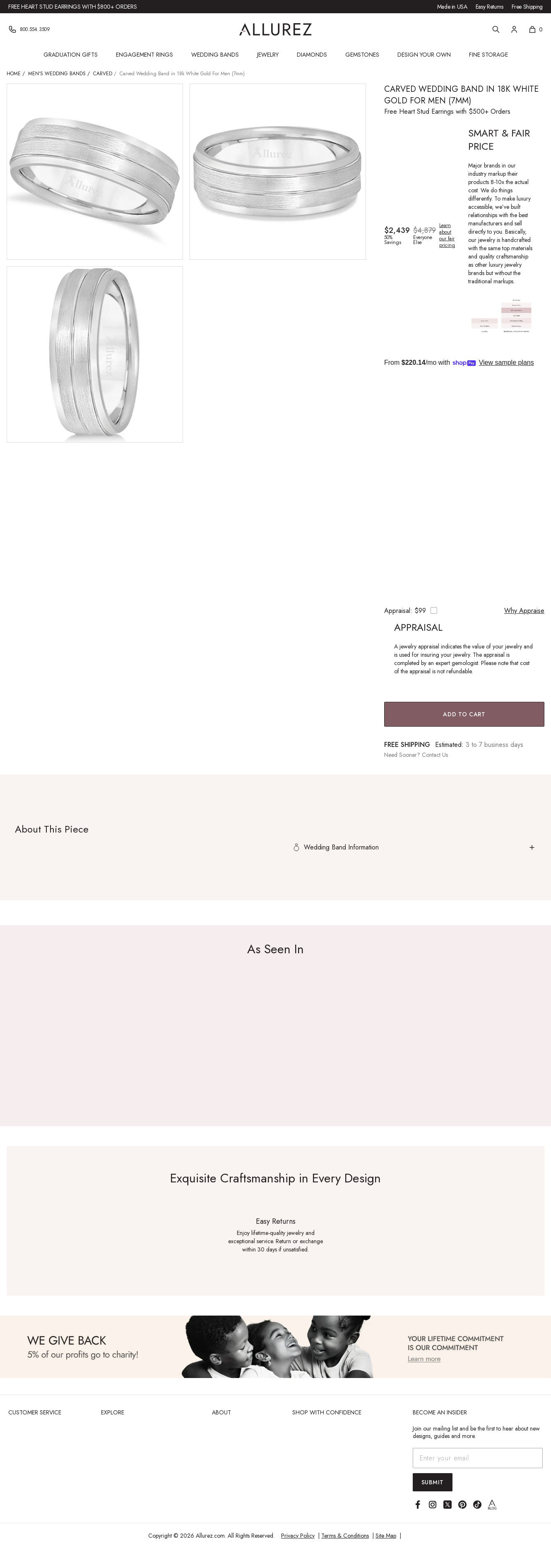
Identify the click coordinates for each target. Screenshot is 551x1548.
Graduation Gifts (70, 54)
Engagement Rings (144, 54)
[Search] (496, 29)
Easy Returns (489, 6)
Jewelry (268, 54)
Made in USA (452, 6)
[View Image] (275, 1347)
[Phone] (29, 29)
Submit (432, 1482)
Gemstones (362, 54)
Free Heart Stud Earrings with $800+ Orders (72, 7)
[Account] (514, 29)
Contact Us (435, 755)
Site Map (385, 1535)
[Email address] (478, 1458)
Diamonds (312, 54)
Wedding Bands (215, 54)
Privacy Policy (298, 1535)
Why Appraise (524, 610)
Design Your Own (424, 54)
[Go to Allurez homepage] (275, 29)
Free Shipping (527, 6)
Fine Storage (488, 54)
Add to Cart (464, 714)
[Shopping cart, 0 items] (535, 29)
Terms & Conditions (345, 1535)
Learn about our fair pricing (447, 235)
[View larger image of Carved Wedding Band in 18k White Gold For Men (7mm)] (95, 171)
